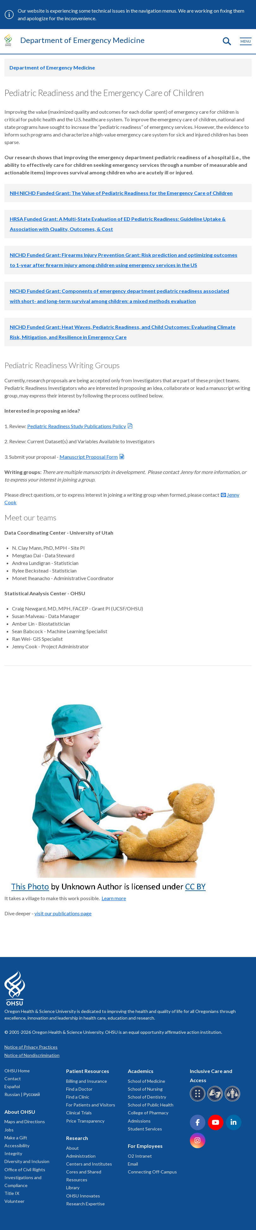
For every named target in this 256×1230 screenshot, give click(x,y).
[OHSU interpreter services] (233, 1100)
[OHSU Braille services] (198, 1100)
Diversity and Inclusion (26, 1161)
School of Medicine (146, 1081)
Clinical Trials (79, 1112)
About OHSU (19, 1112)
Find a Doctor (79, 1089)
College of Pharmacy (148, 1112)
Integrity (13, 1153)
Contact (12, 1078)
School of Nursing (145, 1089)
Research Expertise (85, 1203)
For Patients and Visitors (90, 1104)
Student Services (145, 1128)
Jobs (9, 1129)
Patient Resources (87, 1071)
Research (77, 1138)
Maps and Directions (24, 1121)
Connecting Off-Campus (152, 1171)
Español (12, 1086)
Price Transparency (85, 1121)
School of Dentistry (147, 1097)
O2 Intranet (140, 1156)
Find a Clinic (77, 1097)
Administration (81, 1156)
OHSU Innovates (83, 1195)
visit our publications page (62, 913)
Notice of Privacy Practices (31, 1047)
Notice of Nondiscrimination (31, 1055)
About (72, 1148)
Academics (140, 1071)
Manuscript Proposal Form (88, 457)
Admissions (139, 1121)
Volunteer (14, 1201)
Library (72, 1187)
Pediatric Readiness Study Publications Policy (76, 426)
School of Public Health (150, 1104)
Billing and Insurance (86, 1081)
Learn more (114, 898)
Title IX (11, 1193)
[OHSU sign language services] (216, 1100)
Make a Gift (15, 1137)
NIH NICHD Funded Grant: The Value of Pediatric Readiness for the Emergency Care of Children (121, 193)
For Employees (145, 1146)
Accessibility (16, 1145)
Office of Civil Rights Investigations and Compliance (24, 1177)
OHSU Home (17, 1070)
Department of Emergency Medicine (82, 40)
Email (133, 1163)
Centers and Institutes (89, 1163)
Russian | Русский (22, 1094)
